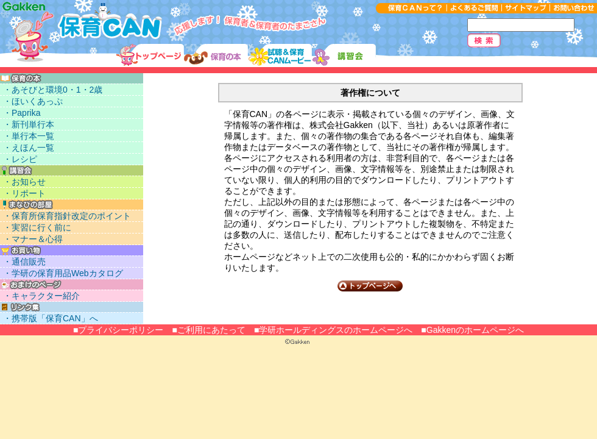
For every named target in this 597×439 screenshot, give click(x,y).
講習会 (344, 55)
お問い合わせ (573, 8)
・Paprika (21, 113)
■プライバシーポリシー (118, 330)
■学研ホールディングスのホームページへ (333, 330)
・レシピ (20, 159)
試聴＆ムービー (280, 55)
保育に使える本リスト (216, 55)
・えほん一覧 (28, 147)
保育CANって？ (411, 8)
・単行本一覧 (28, 136)
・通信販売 (24, 261)
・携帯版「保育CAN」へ (50, 318)
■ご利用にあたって (208, 330)
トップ (150, 55)
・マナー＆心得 (33, 239)
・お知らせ (24, 182)
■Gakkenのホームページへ (472, 330)
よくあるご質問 (474, 8)
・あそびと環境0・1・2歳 (52, 90)
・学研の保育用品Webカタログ (63, 273)
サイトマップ (525, 8)
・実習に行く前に (37, 227)
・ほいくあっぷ (33, 101)
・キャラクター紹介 (41, 296)
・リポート (24, 193)
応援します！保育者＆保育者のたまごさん (81, 22)
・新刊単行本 (28, 124)
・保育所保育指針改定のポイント (67, 216)
